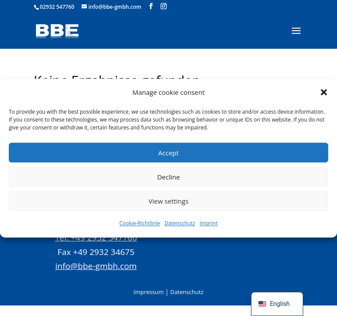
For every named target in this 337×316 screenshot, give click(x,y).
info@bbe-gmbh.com (96, 266)
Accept (168, 152)
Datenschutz (180, 223)
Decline (168, 176)
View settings (168, 201)
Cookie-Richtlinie (139, 223)
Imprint (209, 223)
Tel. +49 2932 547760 (96, 237)
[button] (323, 92)
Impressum (148, 292)
